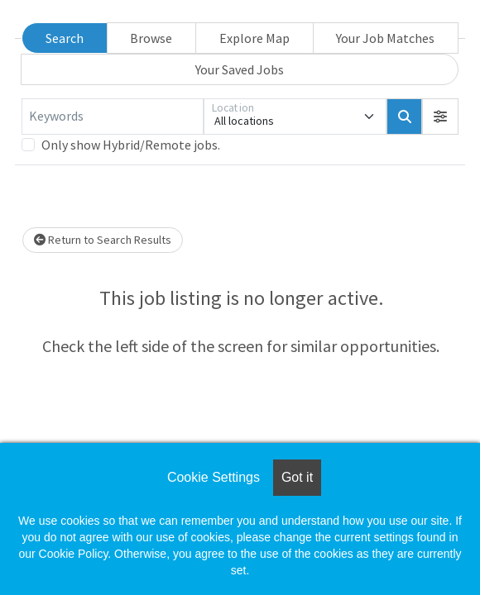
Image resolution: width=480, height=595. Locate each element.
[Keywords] (113, 116)
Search (65, 38)
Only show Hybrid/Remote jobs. (130, 144)
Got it (297, 477)
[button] (440, 116)
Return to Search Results (102, 239)
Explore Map (254, 38)
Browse (151, 38)
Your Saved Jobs (239, 69)
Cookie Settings (213, 477)
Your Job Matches (385, 38)
